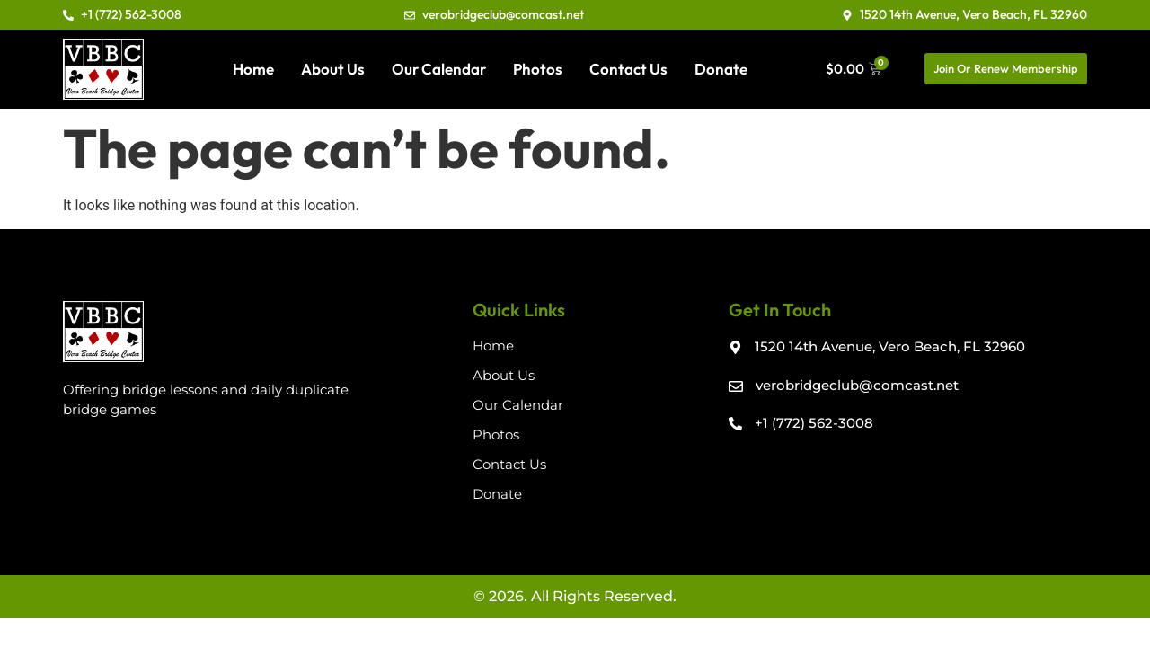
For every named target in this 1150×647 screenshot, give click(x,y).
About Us (333, 68)
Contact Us (628, 68)
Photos (537, 68)
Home (253, 68)
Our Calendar (439, 68)
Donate (721, 68)
